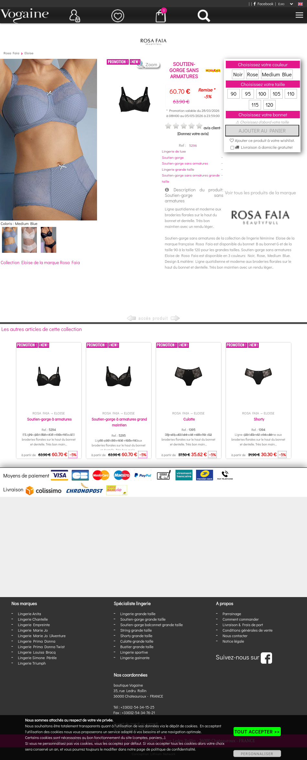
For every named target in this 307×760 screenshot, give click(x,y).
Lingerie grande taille (178, 169)
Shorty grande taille (136, 635)
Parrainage (232, 613)
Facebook (263, 3)
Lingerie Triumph (32, 663)
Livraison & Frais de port (243, 624)
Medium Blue (277, 74)
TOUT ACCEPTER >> (257, 731)
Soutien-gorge (173, 157)
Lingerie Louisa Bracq (36, 652)
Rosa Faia (11, 52)
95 (248, 93)
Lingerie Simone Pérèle (37, 657)
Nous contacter (235, 635)
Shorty (259, 419)
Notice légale (233, 641)
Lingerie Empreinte (34, 624)
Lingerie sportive (134, 652)
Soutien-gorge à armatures (49, 419)
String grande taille (136, 630)
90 (233, 93)
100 (262, 93)
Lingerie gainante (135, 657)
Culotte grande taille (136, 641)
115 (254, 104)
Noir (238, 74)
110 (290, 93)
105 (276, 93)
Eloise (29, 52)
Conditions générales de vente (247, 630)
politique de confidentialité (173, 749)
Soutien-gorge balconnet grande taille (151, 624)
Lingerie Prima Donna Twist (41, 646)
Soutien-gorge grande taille (143, 619)
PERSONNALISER (257, 753)
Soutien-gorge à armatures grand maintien (119, 421)
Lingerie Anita (29, 613)
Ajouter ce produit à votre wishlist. (262, 140)
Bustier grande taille (137, 646)
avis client (211, 127)
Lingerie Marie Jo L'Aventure (41, 635)
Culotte (189, 419)
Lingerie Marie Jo (33, 630)
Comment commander (241, 619)
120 (269, 104)
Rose (252, 74)
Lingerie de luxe (174, 151)
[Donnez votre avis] (192, 133)
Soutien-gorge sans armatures (185, 163)
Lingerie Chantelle (33, 619)
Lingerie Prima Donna (36, 641)
